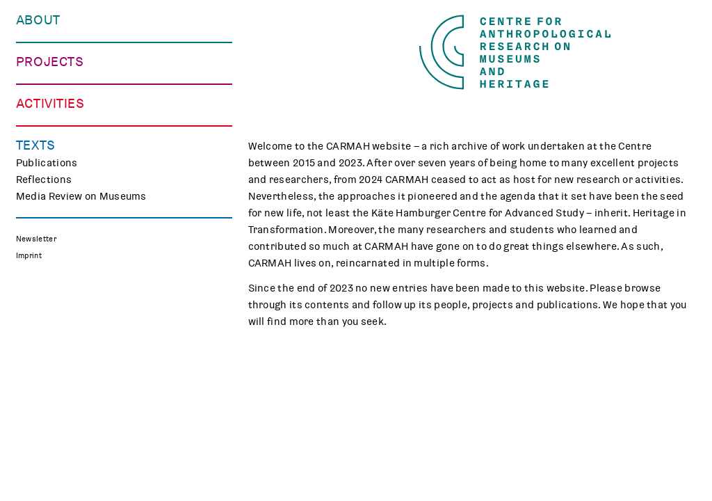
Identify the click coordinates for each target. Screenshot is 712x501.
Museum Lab (46, 388)
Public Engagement (63, 355)
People (32, 54)
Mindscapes (46, 246)
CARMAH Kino (49, 405)
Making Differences (63, 179)
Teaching (38, 372)
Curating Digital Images (73, 213)
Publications (47, 463)
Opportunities (51, 88)
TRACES (35, 196)
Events (33, 338)
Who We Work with (61, 71)
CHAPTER (39, 230)
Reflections (44, 480)
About (38, 20)
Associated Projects (65, 280)
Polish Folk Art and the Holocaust (97, 263)
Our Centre (43, 38)
